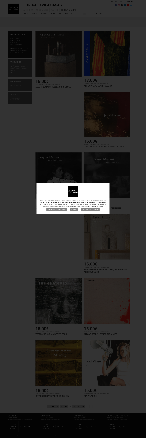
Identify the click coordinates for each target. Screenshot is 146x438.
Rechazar (74, 198)
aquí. (102, 195)
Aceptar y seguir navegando (56, 198)
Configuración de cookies (90, 198)
